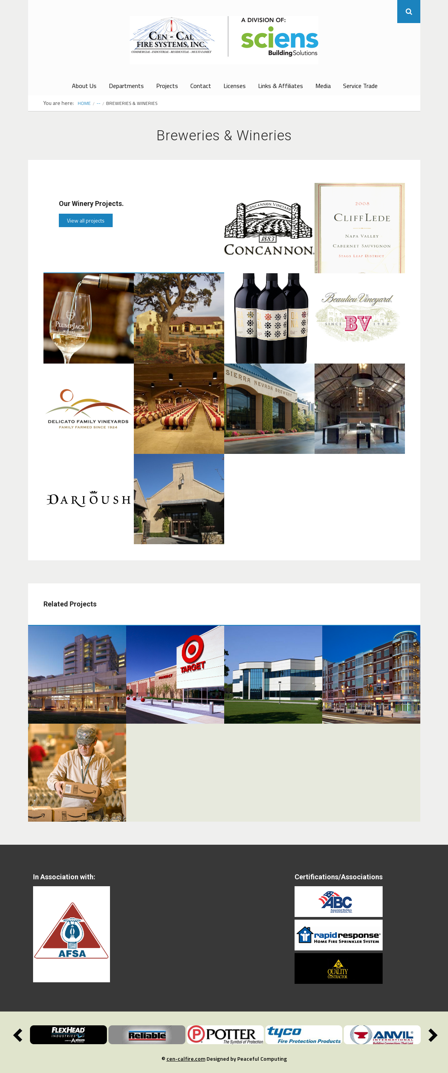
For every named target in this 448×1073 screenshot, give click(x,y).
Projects (167, 85)
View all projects (86, 220)
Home (84, 103)
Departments (126, 85)
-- (98, 103)
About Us (84, 85)
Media (323, 85)
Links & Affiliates (280, 85)
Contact (200, 85)
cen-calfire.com (186, 1059)
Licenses (234, 85)
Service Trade (360, 85)
